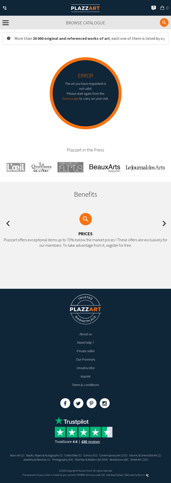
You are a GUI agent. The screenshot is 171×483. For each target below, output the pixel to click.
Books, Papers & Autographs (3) (44, 455)
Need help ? (85, 342)
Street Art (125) (139, 459)
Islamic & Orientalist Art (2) (145, 455)
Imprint (86, 376)
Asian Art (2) (17, 455)
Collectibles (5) (73, 455)
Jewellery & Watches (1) (36, 459)
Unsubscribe (86, 368)
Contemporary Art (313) (113, 455)
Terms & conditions (85, 385)
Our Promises (85, 359)
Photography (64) (62, 459)
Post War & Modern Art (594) (91, 459)
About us (85, 334)
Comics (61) (90, 455)
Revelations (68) (119, 459)
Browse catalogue (85, 23)
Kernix (143, 475)
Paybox (119, 475)
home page (71, 98)
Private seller (86, 351)
